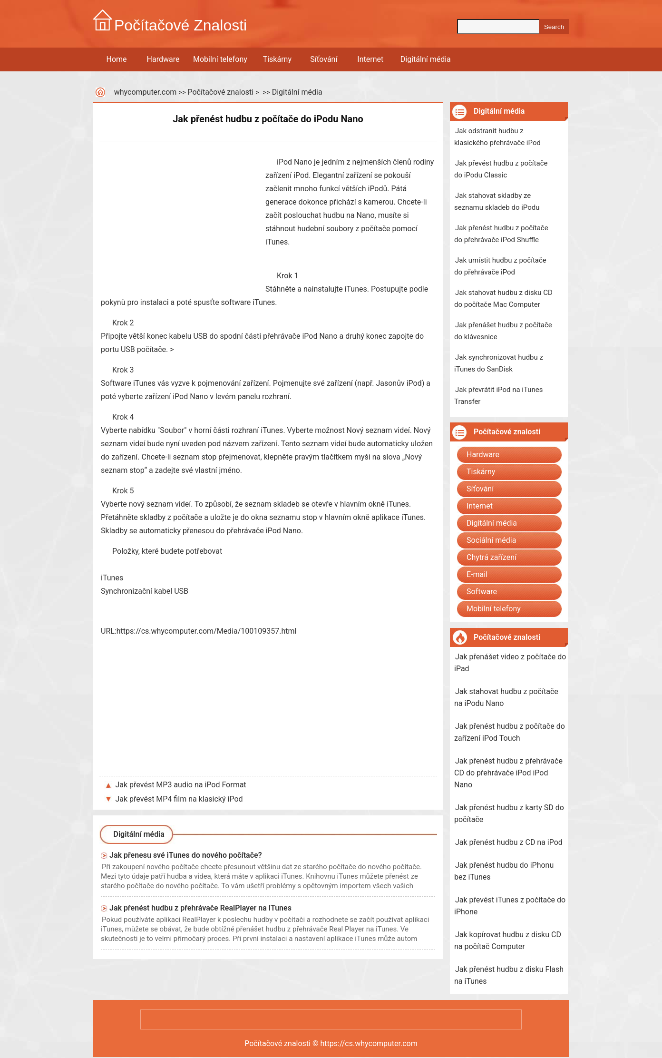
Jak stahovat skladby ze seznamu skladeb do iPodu (496, 201)
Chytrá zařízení (491, 557)
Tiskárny (277, 59)
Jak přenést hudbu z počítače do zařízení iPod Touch (509, 732)
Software (482, 591)
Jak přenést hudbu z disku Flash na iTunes (509, 975)
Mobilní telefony (220, 59)
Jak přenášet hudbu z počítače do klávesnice (503, 331)
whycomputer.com (145, 92)
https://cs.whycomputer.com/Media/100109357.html (207, 631)
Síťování (323, 59)
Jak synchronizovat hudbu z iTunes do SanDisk (498, 363)
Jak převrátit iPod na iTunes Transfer (498, 395)
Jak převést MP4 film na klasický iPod (179, 798)
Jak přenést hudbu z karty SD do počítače (509, 813)
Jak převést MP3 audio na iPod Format (181, 784)
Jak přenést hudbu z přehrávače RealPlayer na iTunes (200, 907)
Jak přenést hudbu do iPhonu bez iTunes (504, 871)
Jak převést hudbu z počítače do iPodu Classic (500, 169)
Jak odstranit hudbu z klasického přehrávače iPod (497, 137)
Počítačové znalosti (220, 92)
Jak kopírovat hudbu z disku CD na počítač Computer (507, 940)
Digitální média (425, 59)
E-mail (477, 574)
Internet (370, 59)
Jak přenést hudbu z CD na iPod (509, 842)
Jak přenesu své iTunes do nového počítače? (185, 855)
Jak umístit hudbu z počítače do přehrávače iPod (500, 266)
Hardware (163, 59)
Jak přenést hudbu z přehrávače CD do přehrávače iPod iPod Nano (508, 772)
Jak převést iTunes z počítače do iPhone (509, 905)
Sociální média (491, 540)
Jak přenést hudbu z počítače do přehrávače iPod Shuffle (501, 234)
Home (116, 59)
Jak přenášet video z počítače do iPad (510, 662)
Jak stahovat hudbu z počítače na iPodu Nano (506, 697)
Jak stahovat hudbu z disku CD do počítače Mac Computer (503, 298)
